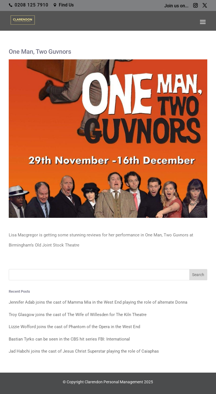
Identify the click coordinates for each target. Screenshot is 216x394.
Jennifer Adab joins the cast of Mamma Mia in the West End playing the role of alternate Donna (98, 302)
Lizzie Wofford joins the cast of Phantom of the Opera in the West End (74, 326)
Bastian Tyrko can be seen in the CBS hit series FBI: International (69, 339)
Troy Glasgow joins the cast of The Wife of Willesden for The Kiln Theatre (78, 314)
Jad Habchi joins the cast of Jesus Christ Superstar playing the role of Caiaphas (84, 351)
